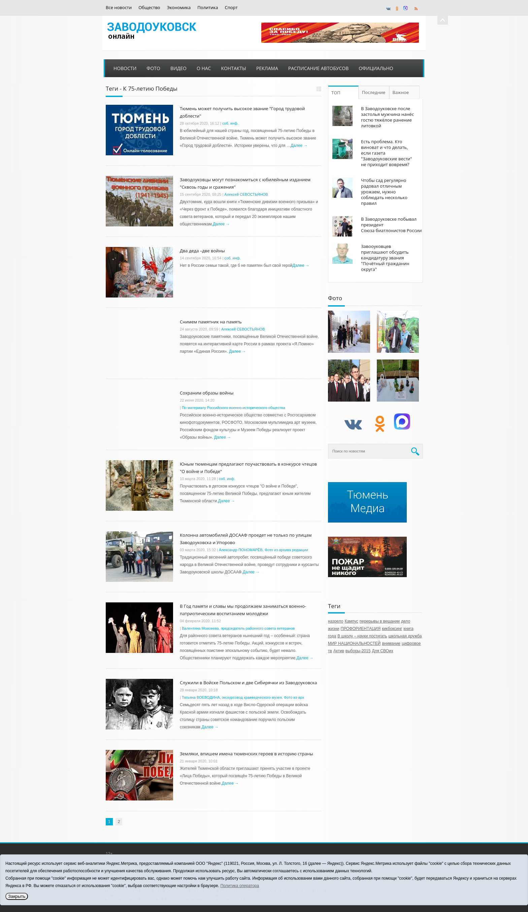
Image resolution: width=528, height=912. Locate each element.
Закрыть (16, 896)
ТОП (335, 93)
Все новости (119, 7)
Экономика (179, 7)
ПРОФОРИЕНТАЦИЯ (361, 628)
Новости (124, 68)
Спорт (231, 7)
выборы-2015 (358, 651)
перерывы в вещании (380, 621)
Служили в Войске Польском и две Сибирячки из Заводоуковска (248, 683)
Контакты (233, 68)
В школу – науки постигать (362, 636)
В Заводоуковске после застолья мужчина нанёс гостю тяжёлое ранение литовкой (387, 117)
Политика (207, 7)
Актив (338, 651)
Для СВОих (382, 651)
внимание (391, 643)
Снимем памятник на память (211, 322)
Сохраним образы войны (207, 393)
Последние (374, 92)
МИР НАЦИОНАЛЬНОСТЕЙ (354, 643)
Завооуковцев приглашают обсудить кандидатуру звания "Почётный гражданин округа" (385, 257)
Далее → (299, 145)
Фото (153, 68)
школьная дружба (405, 636)
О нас (204, 68)
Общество (149, 7)
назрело (335, 621)
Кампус (351, 621)
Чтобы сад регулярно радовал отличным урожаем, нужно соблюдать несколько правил (384, 191)
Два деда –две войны (202, 251)
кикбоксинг (392, 628)
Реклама (267, 68)
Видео (178, 68)
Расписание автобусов (318, 68)
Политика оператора (239, 885)
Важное (402, 92)
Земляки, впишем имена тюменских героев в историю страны (246, 754)
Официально (376, 68)
